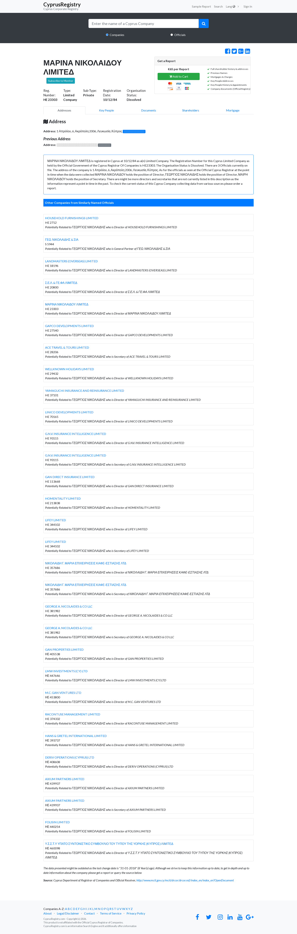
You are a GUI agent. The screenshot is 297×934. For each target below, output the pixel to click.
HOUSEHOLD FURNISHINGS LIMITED (71, 218)
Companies (117, 35)
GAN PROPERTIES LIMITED (64, 649)
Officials (180, 35)
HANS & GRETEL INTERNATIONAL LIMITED (76, 736)
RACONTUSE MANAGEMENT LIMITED (72, 714)
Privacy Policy (136, 913)
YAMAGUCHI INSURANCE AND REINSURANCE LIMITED (84, 390)
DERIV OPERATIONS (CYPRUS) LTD (69, 757)
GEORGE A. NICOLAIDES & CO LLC (68, 606)
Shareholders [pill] (190, 110)
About (47, 913)
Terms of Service (110, 913)
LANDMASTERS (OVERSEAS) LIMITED (71, 261)
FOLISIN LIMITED (57, 822)
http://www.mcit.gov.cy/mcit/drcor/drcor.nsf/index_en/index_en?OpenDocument (185, 880)
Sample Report (201, 6)
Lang (230, 6)
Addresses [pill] (64, 110)
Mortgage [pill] (232, 110)
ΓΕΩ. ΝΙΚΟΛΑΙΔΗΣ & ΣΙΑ (61, 239)
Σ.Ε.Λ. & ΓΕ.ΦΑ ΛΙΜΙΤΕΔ (61, 282)
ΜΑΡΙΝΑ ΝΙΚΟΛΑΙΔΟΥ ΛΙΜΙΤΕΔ (66, 304)
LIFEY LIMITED (55, 520)
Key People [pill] (106, 110)
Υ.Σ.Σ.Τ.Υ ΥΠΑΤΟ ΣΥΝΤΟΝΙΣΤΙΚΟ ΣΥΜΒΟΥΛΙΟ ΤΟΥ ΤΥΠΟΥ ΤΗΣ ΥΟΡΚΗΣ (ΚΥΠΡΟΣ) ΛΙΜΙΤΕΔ (109, 843)
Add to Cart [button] (178, 76)
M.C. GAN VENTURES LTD (63, 692)
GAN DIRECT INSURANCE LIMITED (70, 477)
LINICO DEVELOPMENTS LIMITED (69, 412)
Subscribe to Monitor (60, 80)
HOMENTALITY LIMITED (63, 498)
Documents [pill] (148, 110)
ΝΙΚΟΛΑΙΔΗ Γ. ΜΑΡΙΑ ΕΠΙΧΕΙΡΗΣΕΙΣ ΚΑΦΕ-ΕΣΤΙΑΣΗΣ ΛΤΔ (85, 563)
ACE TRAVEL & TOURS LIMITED (67, 347)
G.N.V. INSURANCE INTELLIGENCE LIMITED (75, 433)
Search (218, 6)
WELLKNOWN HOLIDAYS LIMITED (69, 369)
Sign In (248, 6)
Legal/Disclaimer (68, 913)
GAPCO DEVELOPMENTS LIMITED (69, 326)
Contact (89, 913)
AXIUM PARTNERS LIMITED (64, 779)
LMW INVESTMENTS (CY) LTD (66, 671)
